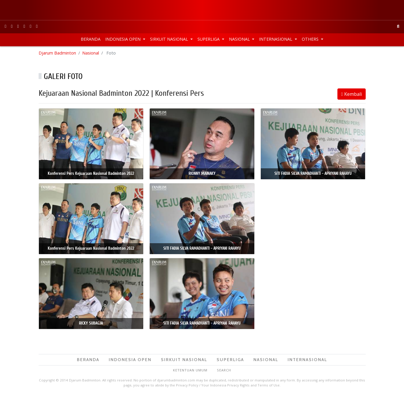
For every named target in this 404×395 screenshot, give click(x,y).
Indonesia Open (123, 39)
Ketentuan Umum (190, 370)
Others (311, 39)
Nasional (240, 39)
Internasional (276, 39)
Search (224, 370)
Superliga (209, 39)
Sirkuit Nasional (169, 39)
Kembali (351, 94)
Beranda (90, 39)
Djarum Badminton (57, 53)
